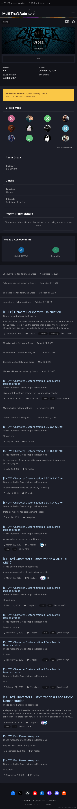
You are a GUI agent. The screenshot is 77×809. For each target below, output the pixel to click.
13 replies (28, 441)
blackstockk (8, 371)
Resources (41, 387)
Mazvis (6, 343)
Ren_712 (30, 417)
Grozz (33, 274)
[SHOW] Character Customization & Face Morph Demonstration (31, 382)
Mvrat (6, 408)
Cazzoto (7, 362)
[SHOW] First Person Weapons (21, 736)
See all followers (64, 147)
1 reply (30, 333)
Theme (26, 800)
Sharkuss (7, 292)
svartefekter (9, 352)
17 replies (32, 398)
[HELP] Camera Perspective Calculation (32, 312)
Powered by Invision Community (39, 804)
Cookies (52, 800)
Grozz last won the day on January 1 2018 (26, 93)
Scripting (32, 316)
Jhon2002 (8, 274)
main (5, 302)
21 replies (34, 751)
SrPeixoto (7, 283)
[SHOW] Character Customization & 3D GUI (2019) (33, 426)
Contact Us (39, 800)
